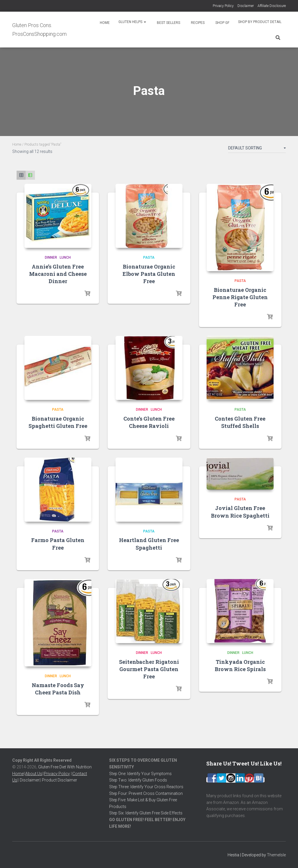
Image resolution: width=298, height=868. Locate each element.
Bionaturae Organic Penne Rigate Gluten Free (240, 297)
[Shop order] (257, 149)
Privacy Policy (223, 6)
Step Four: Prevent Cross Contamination (146, 793)
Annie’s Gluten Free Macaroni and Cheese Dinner (58, 274)
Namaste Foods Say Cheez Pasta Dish (58, 689)
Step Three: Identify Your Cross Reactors (146, 786)
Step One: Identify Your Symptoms (140, 773)
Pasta (149, 257)
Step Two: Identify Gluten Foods (138, 780)
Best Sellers (168, 23)
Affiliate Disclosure (272, 6)
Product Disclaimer (59, 780)
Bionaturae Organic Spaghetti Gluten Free (58, 422)
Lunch (65, 257)
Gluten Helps (132, 22)
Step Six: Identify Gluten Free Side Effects (145, 813)
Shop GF (221, 23)
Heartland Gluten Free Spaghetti (149, 544)
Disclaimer (245, 6)
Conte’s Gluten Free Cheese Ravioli (149, 422)
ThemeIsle (276, 855)
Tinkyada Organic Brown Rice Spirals (240, 665)
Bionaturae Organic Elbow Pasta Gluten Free (149, 274)
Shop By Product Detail (259, 22)
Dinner (51, 257)
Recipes (197, 23)
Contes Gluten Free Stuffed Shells (240, 422)
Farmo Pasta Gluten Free (57, 544)
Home (104, 23)
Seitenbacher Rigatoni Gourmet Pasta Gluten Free (149, 669)
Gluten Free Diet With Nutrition (65, 767)
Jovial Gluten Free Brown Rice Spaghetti (240, 511)
